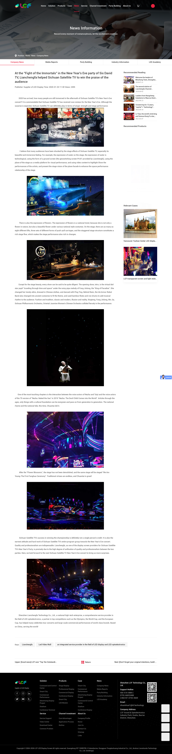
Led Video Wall (45, 644)
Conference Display (66, 696)
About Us (127, 6)
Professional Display (66, 689)
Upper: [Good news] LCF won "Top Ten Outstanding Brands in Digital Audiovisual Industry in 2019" (36, 662)
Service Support (46, 718)
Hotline (61, 725)
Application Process (66, 722)
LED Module (63, 703)
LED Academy (102, 699)
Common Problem (46, 729)
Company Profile (84, 718)
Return (88, 662)
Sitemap (81, 732)
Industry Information (104, 696)
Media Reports (102, 689)
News (76, 6)
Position (22, 56)
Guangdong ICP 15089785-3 (77, 748)
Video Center (44, 722)
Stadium (43, 706)
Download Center (46, 725)
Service (84, 6)
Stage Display (64, 686)
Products (61, 6)
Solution (51, 6)
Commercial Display (66, 693)
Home (43, 6)
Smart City (44, 691)
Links (80, 735)
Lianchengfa (27, 644)
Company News (42, 56)
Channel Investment (98, 6)
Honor (80, 722)
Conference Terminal (47, 710)
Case (70, 6)
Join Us (81, 725)
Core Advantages (65, 718)
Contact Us (82, 729)
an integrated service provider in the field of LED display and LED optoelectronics (91, 644)
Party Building (115, 6)
